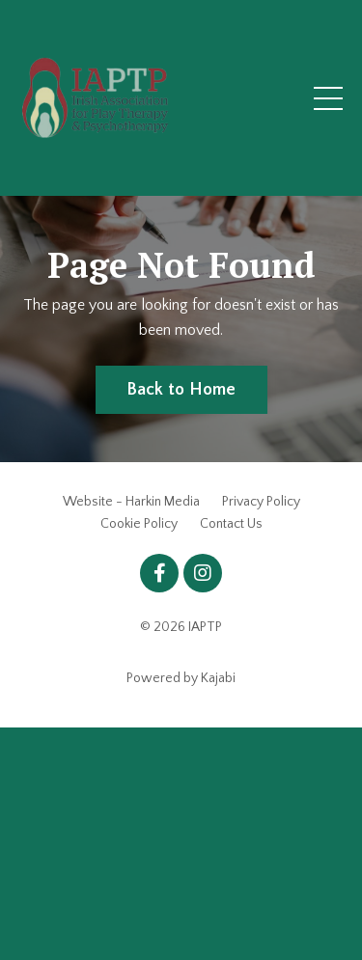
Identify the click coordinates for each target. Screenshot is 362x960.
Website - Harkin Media (131, 501)
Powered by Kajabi (181, 678)
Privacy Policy (261, 501)
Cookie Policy (139, 524)
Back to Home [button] (181, 389)
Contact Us (231, 524)
